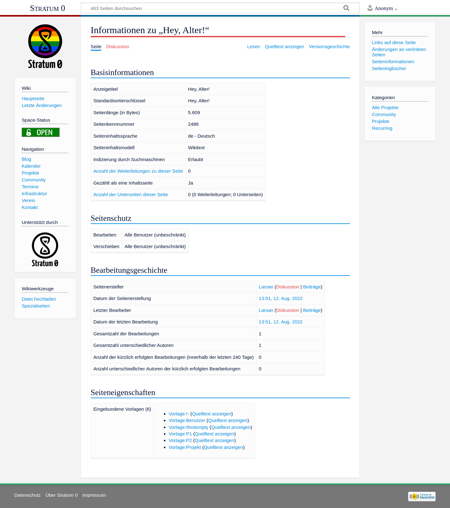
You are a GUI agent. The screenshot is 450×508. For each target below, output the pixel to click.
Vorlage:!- (179, 413)
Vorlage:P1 (180, 433)
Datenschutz (27, 495)
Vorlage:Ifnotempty (189, 427)
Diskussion (287, 286)
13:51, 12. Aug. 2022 (281, 298)
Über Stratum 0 (61, 495)
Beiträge (312, 286)
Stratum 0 (47, 8)
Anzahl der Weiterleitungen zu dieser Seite (138, 171)
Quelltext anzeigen (211, 413)
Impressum (94, 495)
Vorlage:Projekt (185, 447)
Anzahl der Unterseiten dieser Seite (130, 194)
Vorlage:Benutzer (187, 420)
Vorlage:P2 (180, 440)
